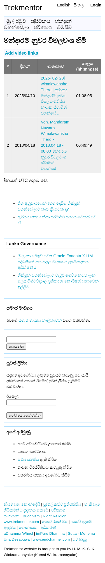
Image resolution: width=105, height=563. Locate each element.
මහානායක (28, 527)
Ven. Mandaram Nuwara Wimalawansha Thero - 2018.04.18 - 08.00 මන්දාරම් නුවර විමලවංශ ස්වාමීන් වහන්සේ (55, 145)
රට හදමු (80, 539)
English (63, 5)
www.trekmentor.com (21, 522)
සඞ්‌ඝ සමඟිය (28, 459)
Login (95, 5)
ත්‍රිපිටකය (40, 21)
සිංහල (79, 5)
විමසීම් (64, 27)
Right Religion (55, 516)
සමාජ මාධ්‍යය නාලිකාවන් (40, 320)
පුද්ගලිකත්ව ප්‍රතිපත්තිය (62, 504)
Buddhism (31, 516)
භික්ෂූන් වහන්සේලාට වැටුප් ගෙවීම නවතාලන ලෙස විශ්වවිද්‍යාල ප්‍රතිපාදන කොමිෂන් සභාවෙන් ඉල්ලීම (58, 281)
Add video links (21, 53)
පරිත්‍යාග (43, 27)
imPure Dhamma (50, 533)
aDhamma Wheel (18, 533)
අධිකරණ (48, 527)
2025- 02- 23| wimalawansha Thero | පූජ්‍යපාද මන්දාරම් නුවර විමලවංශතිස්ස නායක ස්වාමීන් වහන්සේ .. (54, 95)
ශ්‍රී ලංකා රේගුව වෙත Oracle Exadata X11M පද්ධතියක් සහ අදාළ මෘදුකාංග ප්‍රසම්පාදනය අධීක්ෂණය (55, 262)
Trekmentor (23, 7)
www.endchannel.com (51, 539)
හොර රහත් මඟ (55, 522)
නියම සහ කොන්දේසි (22, 504)
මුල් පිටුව (16, 21)
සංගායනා (12, 516)
